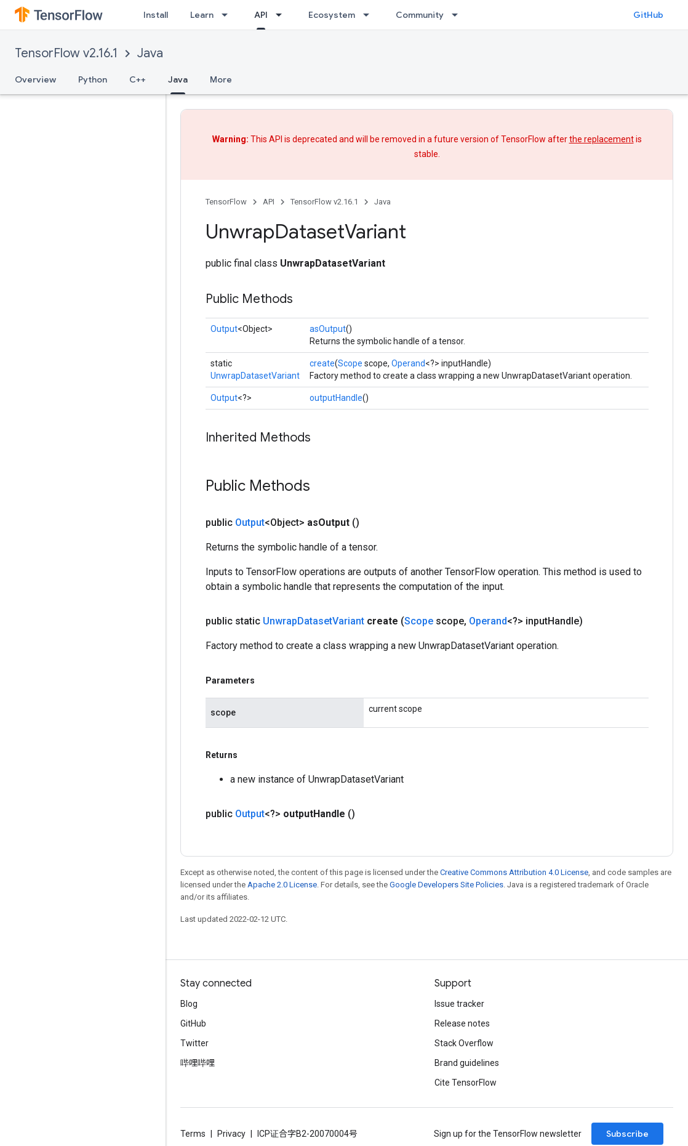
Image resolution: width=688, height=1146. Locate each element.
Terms (193, 1134)
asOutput (328, 329)
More (221, 79)
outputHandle (336, 398)
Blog (189, 1004)
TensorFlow (226, 201)
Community (420, 14)
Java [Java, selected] (178, 79)
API (268, 201)
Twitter (194, 1043)
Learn (202, 14)
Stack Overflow (464, 1043)
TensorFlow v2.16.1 (66, 53)
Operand (408, 363)
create (322, 363)
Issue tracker (459, 1004)
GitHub (648, 14)
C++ (137, 79)
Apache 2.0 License (282, 884)
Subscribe (627, 1133)
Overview (35, 79)
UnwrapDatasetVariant (255, 376)
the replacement (601, 139)
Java (150, 53)
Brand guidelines (466, 1063)
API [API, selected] (261, 14)
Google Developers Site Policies (446, 884)
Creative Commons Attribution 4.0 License (514, 872)
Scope (350, 363)
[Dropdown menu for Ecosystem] (370, 15)
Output (224, 329)
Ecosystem (331, 14)
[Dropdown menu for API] (282, 15)
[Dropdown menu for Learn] (228, 15)
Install (155, 14)
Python (92, 79)
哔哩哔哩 (197, 1063)
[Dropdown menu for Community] (458, 15)
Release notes (462, 1023)
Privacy (231, 1134)
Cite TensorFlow (465, 1082)
